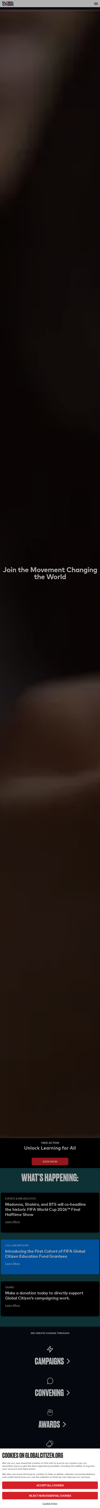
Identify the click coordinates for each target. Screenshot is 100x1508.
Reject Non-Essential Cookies (50, 1495)
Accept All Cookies (50, 1485)
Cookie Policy (50, 1503)
